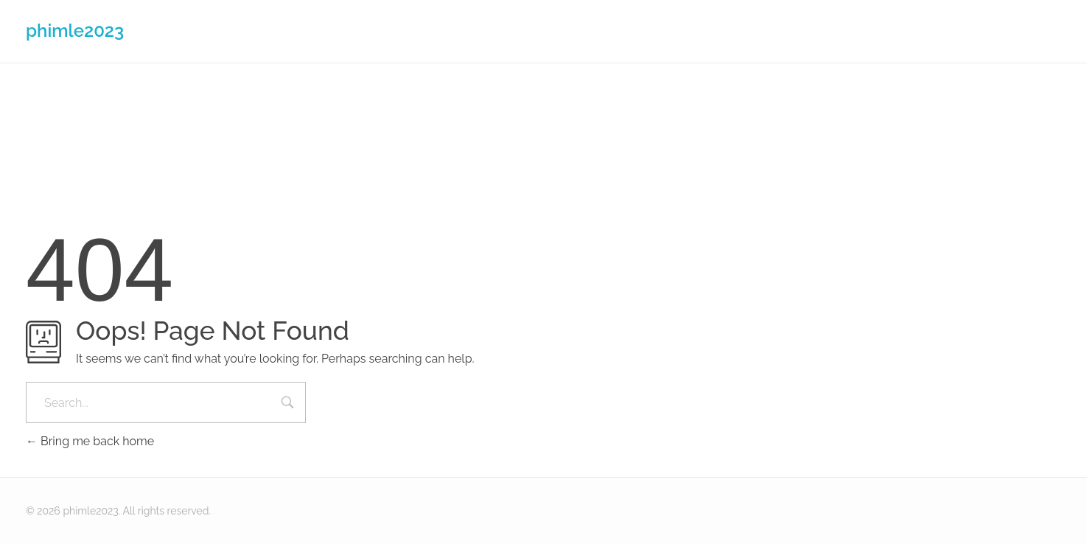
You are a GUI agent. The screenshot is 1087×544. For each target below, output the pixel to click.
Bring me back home (90, 441)
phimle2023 (75, 30)
